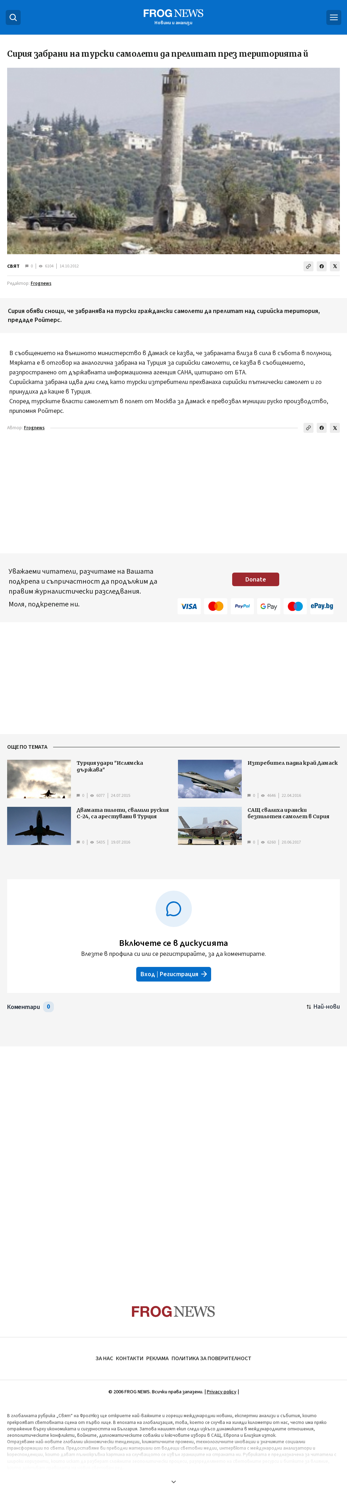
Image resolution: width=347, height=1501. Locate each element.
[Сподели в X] (335, 266)
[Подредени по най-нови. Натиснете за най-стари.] (323, 1006)
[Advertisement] (173, 494)
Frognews (41, 283)
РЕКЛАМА (157, 1358)
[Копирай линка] (308, 266)
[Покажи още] (173, 1482)
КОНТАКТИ (129, 1358)
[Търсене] (13, 17)
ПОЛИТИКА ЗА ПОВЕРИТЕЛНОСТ (211, 1358)
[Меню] (333, 17)
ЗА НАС (104, 1358)
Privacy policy (221, 1391)
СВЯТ (13, 266)
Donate (255, 579)
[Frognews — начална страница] (173, 17)
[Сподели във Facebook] (322, 266)
